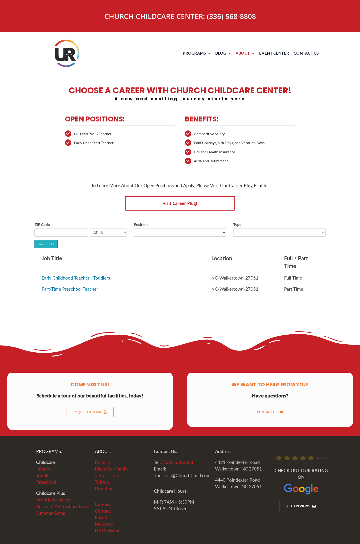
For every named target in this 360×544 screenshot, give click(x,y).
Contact (103, 511)
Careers (103, 504)
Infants (43, 468)
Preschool (46, 482)
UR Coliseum (108, 530)
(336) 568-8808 (231, 16)
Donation (104, 488)
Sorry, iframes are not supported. (180, 268)
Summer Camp (50, 513)
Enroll (101, 517)
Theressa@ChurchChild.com (182, 475)
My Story (104, 524)
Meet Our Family (112, 468)
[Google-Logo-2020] (301, 485)
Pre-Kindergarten (54, 499)
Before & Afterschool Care (62, 506)
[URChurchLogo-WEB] (67, 41)
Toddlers (44, 475)
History (102, 462)
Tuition (102, 482)
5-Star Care (106, 475)
